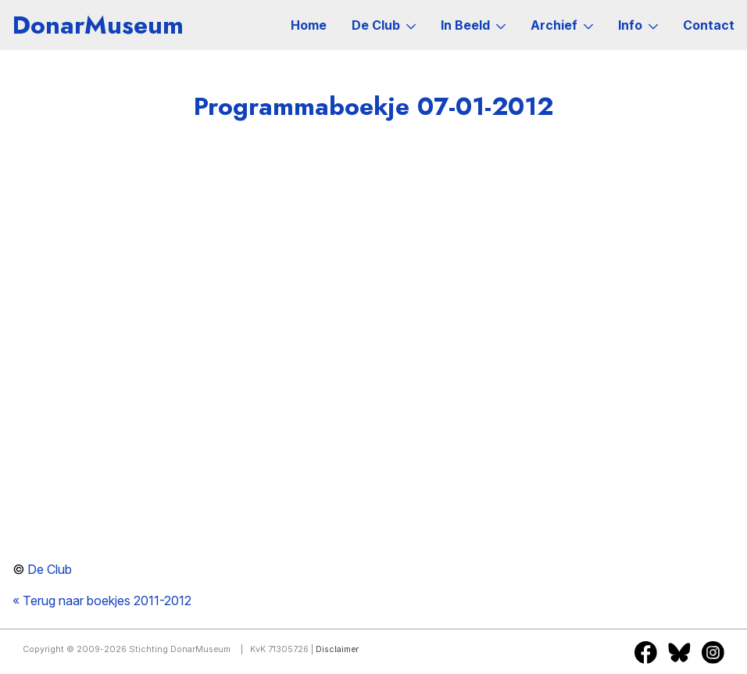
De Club (384, 25)
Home (309, 25)
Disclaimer (337, 649)
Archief (562, 25)
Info (638, 25)
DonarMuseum (98, 25)
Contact (708, 25)
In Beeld (473, 25)
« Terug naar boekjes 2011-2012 (102, 600)
